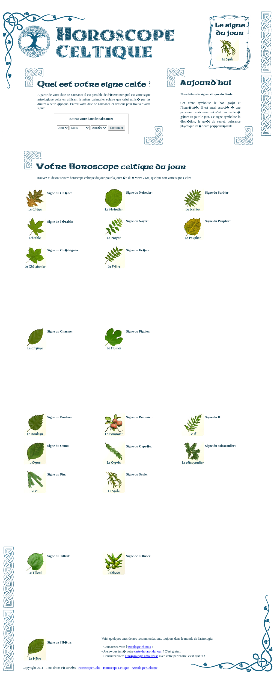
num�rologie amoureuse (141, 656)
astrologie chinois (139, 647)
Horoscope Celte (89, 668)
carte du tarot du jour (148, 651)
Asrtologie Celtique (144, 668)
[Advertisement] (190, 326)
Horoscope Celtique (116, 668)
